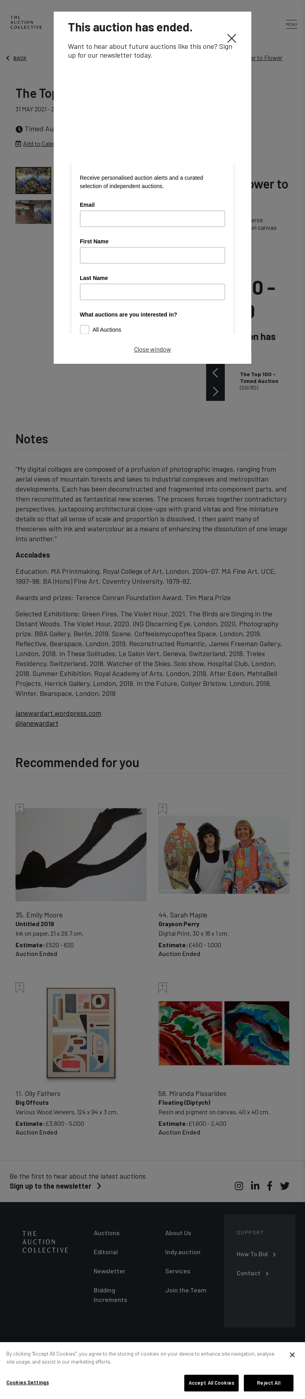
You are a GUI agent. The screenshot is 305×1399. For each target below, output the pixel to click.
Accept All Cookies (211, 1383)
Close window (152, 349)
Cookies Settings (27, 1382)
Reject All (268, 1383)
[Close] (232, 37)
